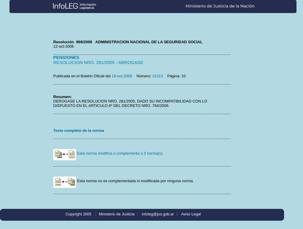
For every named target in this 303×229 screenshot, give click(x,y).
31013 (157, 76)
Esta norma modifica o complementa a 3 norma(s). (108, 153)
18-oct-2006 (122, 76)
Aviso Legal (191, 214)
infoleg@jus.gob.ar (158, 214)
